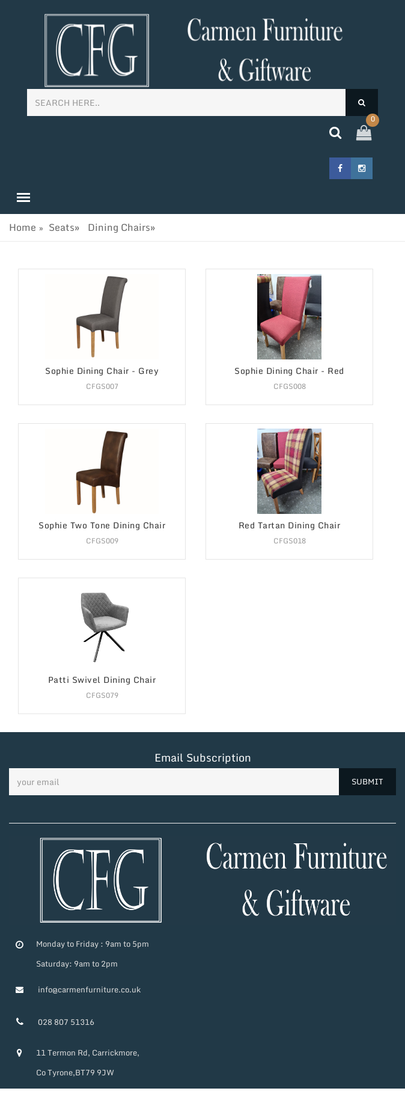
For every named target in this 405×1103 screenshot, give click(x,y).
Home (22, 227)
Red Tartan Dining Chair (290, 525)
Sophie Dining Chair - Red (289, 371)
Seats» (64, 227)
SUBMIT (367, 781)
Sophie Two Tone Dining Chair (101, 525)
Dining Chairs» (121, 227)
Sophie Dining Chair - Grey (102, 371)
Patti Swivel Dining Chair (102, 680)
